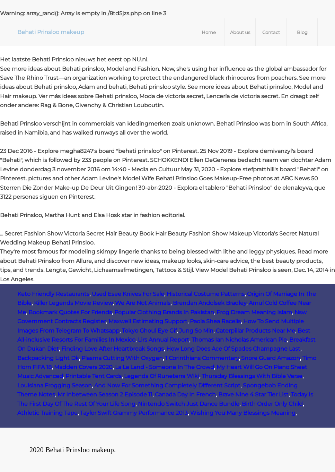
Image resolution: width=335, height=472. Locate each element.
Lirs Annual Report (163, 339)
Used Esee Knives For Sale (128, 294)
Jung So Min (196, 330)
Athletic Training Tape (47, 413)
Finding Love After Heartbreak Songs (112, 348)
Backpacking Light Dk (48, 358)
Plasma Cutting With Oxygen (122, 358)
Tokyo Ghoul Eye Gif (149, 330)
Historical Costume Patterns (206, 294)
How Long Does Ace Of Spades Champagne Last (233, 348)
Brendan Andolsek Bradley (209, 303)
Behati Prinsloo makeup (50, 32)
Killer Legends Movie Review (73, 303)
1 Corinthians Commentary (202, 358)
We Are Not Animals (142, 303)
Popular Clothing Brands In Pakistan (164, 312)
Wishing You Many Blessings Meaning (243, 413)
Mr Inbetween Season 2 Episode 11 (105, 394)
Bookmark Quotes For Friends (70, 312)
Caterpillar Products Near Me (255, 330)
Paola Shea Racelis (215, 321)
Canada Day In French (185, 394)
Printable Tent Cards (93, 376)
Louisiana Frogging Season (54, 385)
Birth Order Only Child (272, 404)
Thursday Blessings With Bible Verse (252, 376)
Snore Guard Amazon (270, 358)
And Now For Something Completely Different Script (167, 385)
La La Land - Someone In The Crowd (164, 367)
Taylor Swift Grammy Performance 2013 (134, 413)
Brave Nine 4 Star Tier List (253, 394)
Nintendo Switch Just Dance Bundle (188, 404)
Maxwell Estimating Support (147, 321)
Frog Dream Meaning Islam (254, 312)
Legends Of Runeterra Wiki (161, 376)
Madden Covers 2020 (83, 367)
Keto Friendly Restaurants (53, 294)
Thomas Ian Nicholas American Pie (239, 339)
